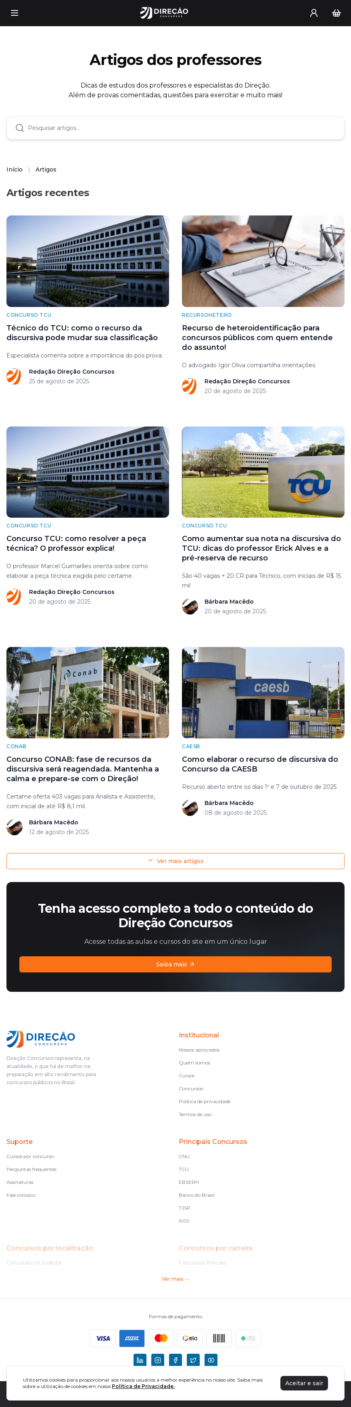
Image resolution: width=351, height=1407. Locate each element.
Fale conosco (21, 1195)
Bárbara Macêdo (229, 601)
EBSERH (189, 1182)
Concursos (191, 1088)
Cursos (186, 1075)
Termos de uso (195, 1114)
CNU (184, 1156)
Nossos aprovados (199, 1050)
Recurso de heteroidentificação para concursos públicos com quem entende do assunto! (257, 338)
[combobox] (182, 128)
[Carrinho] (336, 13)
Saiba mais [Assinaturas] (175, 964)
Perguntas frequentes (31, 1169)
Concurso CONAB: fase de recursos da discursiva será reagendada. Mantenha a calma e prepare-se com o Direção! (82, 769)
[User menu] (314, 13)
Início (14, 169)
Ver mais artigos (175, 860)
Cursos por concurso (30, 1156)
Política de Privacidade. (143, 1386)
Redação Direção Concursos (72, 371)
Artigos (46, 169)
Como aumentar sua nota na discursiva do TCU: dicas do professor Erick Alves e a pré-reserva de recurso (261, 548)
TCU (184, 1169)
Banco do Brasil (197, 1195)
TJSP (184, 1208)
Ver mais (176, 1279)
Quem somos (194, 1063)
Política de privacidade (204, 1101)
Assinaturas (19, 1182)
